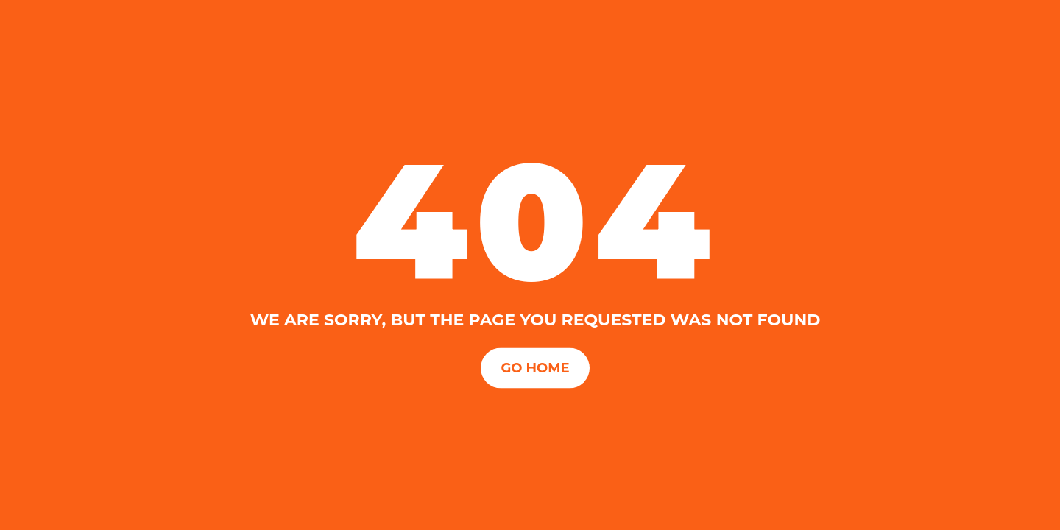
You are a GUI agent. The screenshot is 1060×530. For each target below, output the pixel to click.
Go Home (535, 367)
